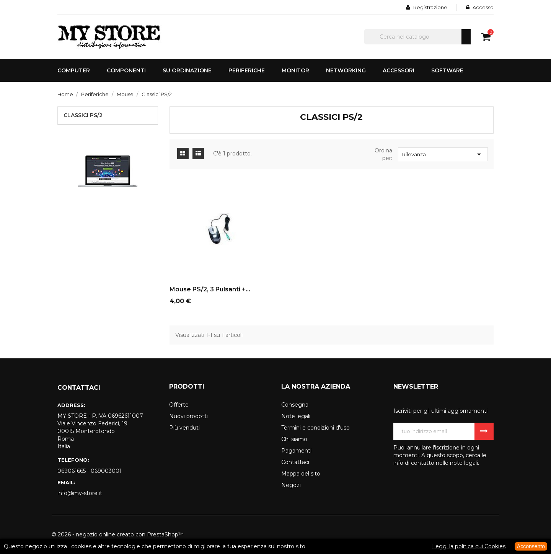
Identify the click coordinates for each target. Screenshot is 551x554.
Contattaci (295, 462)
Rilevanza (443, 154)
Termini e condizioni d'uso (315, 427)
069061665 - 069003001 (89, 470)
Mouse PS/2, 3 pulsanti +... (210, 289)
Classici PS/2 (83, 115)
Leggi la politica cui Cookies (468, 546)
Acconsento (531, 546)
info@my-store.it (79, 493)
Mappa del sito (300, 473)
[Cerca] (417, 36)
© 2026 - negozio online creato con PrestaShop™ (118, 534)
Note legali (295, 416)
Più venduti (184, 427)
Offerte (179, 404)
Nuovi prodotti (188, 416)
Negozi (291, 485)
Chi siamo (294, 439)
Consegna (294, 404)
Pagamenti (296, 450)
